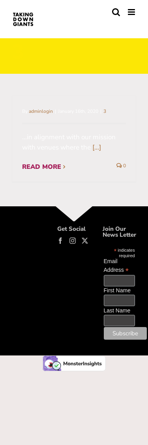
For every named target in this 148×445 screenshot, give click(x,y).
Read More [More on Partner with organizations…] (41, 167)
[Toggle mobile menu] (132, 12)
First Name (117, 290)
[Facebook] (60, 240)
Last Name (117, 310)
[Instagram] (72, 240)
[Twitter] (85, 240)
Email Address (116, 266)
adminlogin (41, 111)
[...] (96, 147)
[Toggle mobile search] (116, 12)
